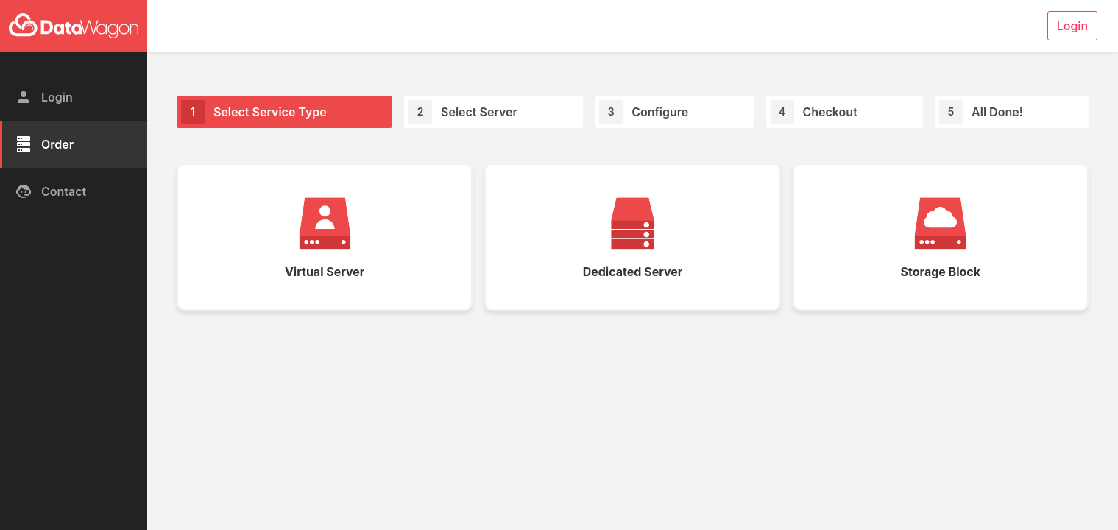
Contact (50, 191)
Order (44, 144)
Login (44, 97)
